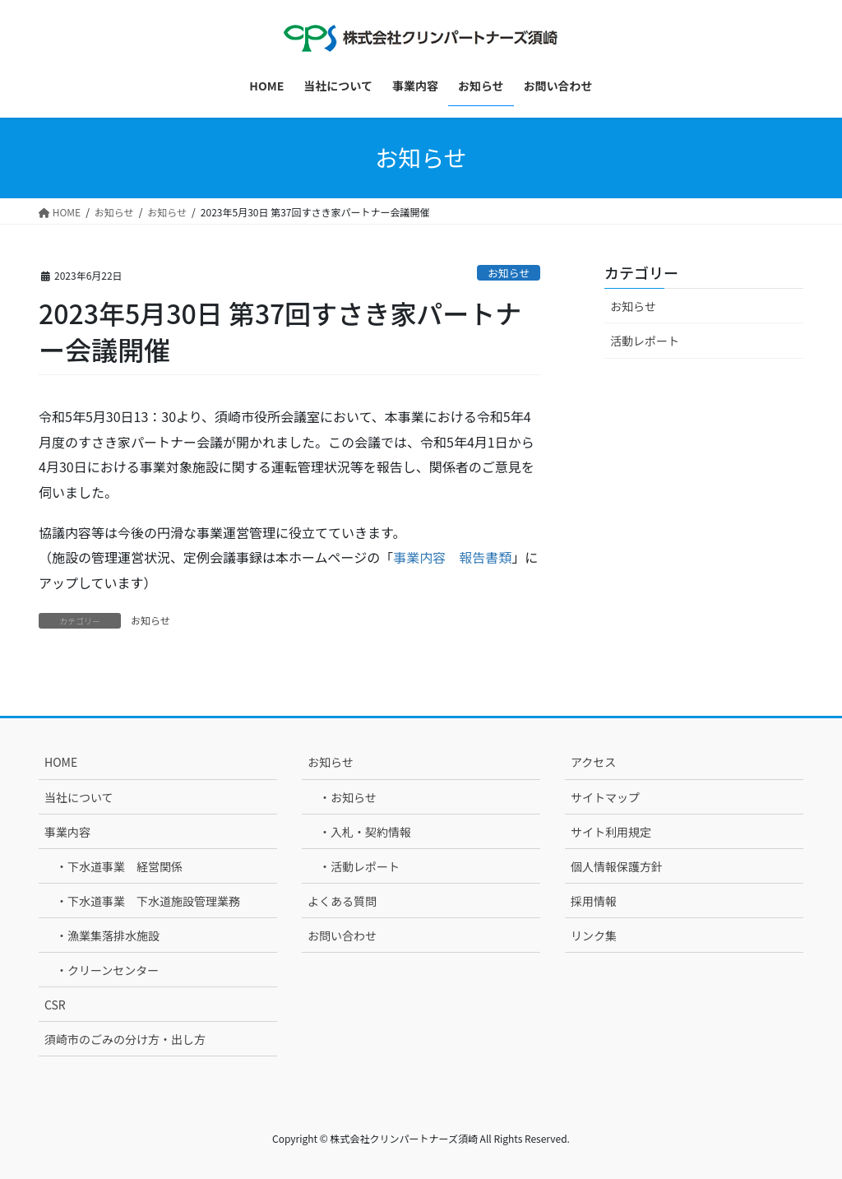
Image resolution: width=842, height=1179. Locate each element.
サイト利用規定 (611, 832)
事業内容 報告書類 (452, 557)
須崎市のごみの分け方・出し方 (125, 1039)
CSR (55, 1004)
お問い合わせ (342, 935)
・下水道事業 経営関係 (119, 866)
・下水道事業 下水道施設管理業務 (148, 901)
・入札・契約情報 (365, 832)
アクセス (593, 762)
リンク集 (594, 935)
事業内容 (67, 832)
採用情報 (594, 901)
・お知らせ (348, 797)
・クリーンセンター (107, 970)
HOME (60, 762)
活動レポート (644, 340)
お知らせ (509, 273)
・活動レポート (359, 866)
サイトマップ (605, 797)
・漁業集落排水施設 (108, 935)
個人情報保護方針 (617, 866)
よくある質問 (342, 901)
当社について (78, 797)
